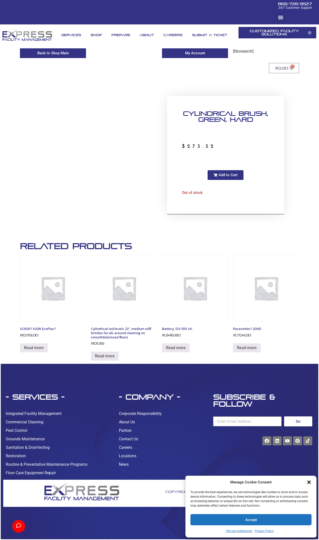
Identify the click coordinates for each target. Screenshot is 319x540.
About (147, 35)
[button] (309, 482)
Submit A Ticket (209, 35)
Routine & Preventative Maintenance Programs (46, 464)
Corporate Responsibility (140, 413)
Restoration (16, 456)
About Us (127, 422)
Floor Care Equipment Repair (31, 472)
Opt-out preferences (239, 531)
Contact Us (128, 439)
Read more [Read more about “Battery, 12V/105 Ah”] (176, 347)
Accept (251, 520)
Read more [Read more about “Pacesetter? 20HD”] (247, 347)
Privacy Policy (264, 531)
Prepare (120, 35)
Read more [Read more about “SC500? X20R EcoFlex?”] (34, 347)
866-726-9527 (295, 4)
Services (71, 35)
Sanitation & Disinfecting (28, 447)
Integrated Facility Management (34, 413)
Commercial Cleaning (24, 422)
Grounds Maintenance (25, 439)
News (124, 464)
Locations (127, 456)
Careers (172, 35)
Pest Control (16, 430)
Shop (96, 35)
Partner (125, 430)
